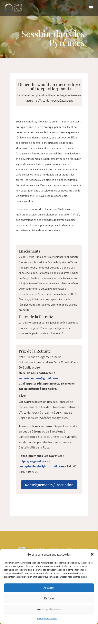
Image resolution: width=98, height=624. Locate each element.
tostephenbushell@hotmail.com (41, 466)
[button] (92, 554)
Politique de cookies (47, 618)
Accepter (49, 587)
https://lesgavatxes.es (34, 461)
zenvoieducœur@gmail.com (38, 378)
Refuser (49, 598)
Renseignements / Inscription (49, 484)
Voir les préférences (49, 609)
